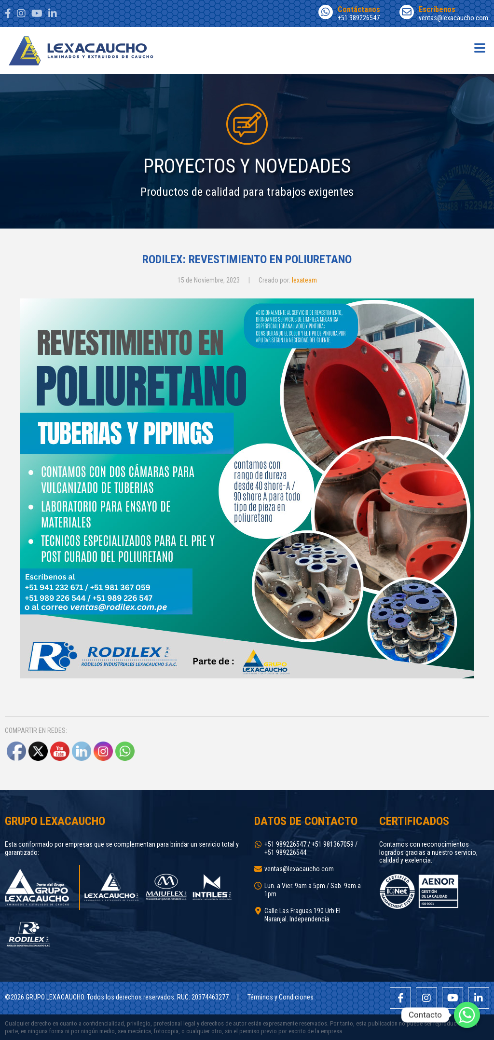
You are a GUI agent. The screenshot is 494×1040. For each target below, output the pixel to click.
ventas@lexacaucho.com (444, 13)
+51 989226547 (349, 13)
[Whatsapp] (467, 1015)
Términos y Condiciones (280, 997)
